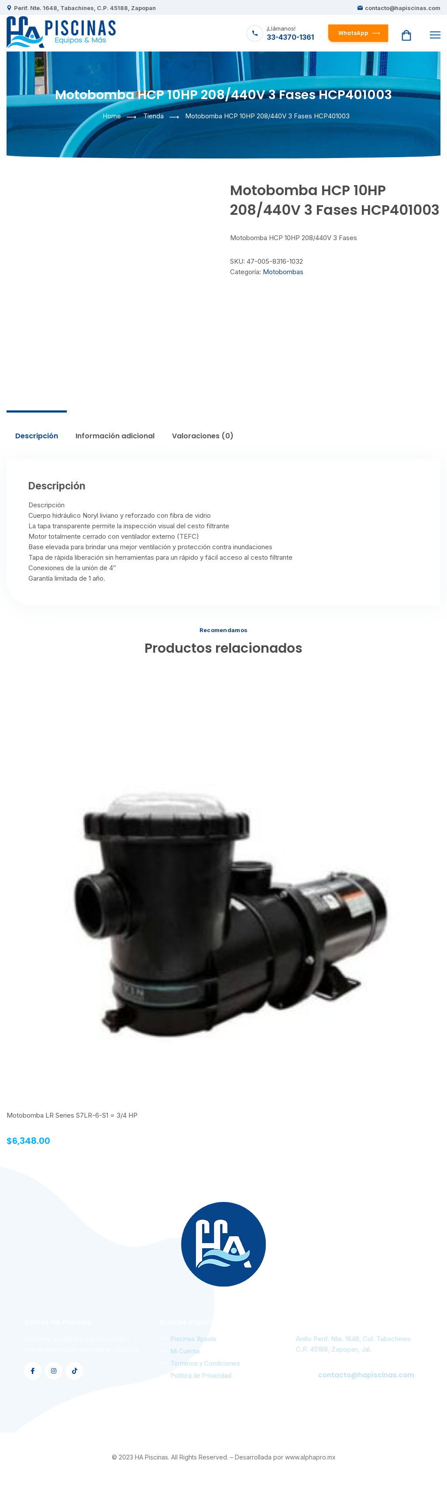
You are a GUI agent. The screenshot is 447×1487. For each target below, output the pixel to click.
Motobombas (283, 272)
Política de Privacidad (201, 1376)
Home (112, 116)
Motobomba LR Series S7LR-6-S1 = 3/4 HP (72, 1115)
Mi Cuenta (185, 1351)
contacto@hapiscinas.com (402, 7)
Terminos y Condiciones (205, 1363)
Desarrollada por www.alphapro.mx (285, 1457)
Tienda (153, 116)
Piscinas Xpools (194, 1339)
